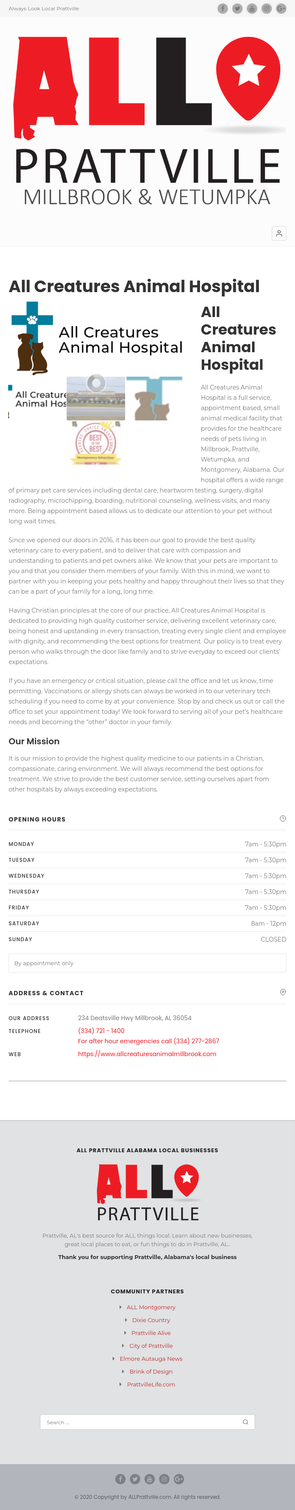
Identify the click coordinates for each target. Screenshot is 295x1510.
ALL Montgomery (151, 1307)
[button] (279, 233)
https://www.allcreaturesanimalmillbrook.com (147, 1054)
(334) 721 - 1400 (101, 1031)
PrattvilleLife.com (151, 1384)
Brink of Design (150, 1371)
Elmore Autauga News (151, 1358)
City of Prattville (151, 1345)
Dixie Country (151, 1320)
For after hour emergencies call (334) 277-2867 (148, 1041)
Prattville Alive (151, 1332)
